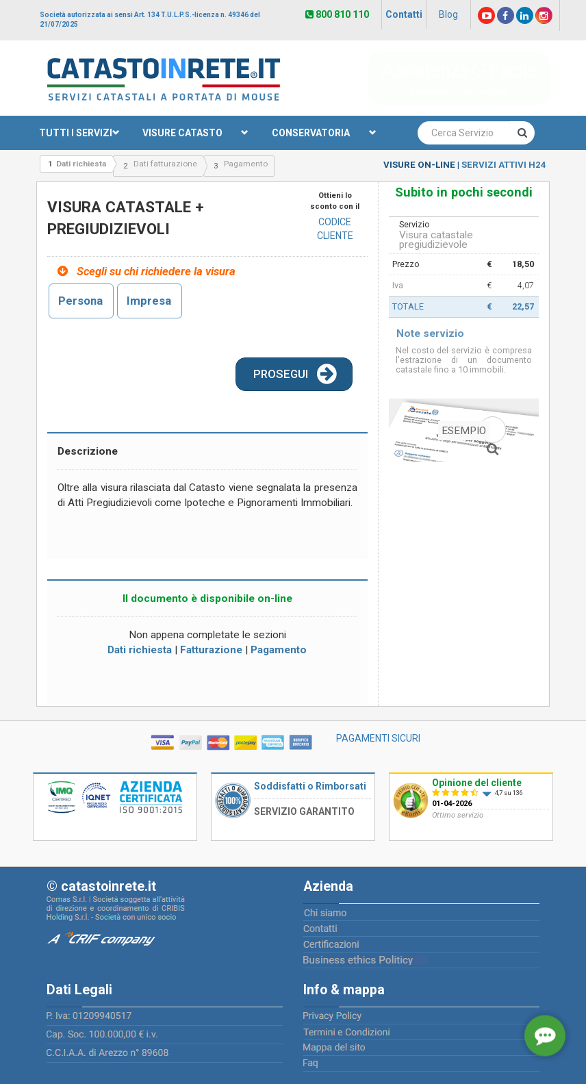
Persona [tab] (80, 300)
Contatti (403, 14)
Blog (448, 14)
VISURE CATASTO (195, 132)
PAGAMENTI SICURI (378, 738)
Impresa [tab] (149, 300)
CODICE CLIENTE (335, 228)
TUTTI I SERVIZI (79, 132)
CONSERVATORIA (324, 132)
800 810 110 (337, 14)
